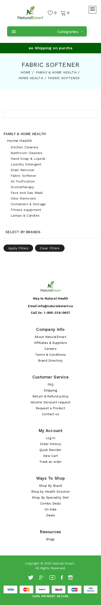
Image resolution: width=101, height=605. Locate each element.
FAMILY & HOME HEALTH (56, 72)
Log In (50, 438)
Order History (50, 444)
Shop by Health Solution (50, 491)
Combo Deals (50, 503)
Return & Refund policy (50, 396)
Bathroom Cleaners (27, 153)
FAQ (51, 384)
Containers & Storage (28, 204)
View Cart (50, 456)
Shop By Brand (50, 485)
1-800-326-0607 (57, 312)
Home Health (19, 140)
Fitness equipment (26, 210)
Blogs (50, 539)
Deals (50, 515)
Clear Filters (50, 248)
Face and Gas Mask (27, 193)
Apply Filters (18, 248)
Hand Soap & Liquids (28, 158)
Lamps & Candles (25, 215)
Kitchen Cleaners (24, 147)
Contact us (50, 414)
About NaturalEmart (50, 337)
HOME (26, 72)
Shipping (50, 390)
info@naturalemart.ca (55, 306)
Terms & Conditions (50, 354)
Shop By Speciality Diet (50, 497)
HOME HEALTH (30, 78)
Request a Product (50, 408)
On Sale (50, 509)
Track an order (50, 462)
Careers (50, 348)
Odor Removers (23, 198)
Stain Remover (23, 170)
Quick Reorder (50, 450)
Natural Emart (63, 563)
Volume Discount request (50, 402)
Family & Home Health (25, 134)
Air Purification (23, 181)
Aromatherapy (22, 187)
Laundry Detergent (26, 164)
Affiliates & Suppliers (50, 343)
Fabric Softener (23, 175)
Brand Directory (50, 360)
